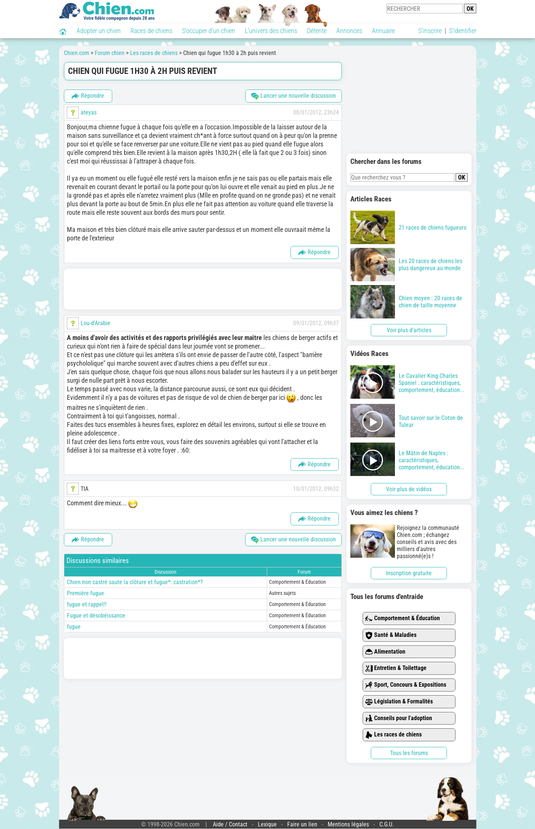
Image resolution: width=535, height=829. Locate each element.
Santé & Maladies (390, 635)
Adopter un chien (99, 31)
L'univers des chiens (271, 31)
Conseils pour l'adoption (398, 718)
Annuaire (383, 31)
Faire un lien (302, 824)
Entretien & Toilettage (396, 668)
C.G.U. (386, 824)
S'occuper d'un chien (208, 31)
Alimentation (385, 652)
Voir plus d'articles (409, 330)
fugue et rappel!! (87, 604)
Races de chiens (151, 31)
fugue (74, 626)
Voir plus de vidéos (409, 489)
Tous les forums (409, 753)
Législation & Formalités (399, 702)
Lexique (267, 824)
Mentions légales (348, 824)
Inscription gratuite (409, 573)
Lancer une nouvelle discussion (293, 96)
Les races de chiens (393, 735)
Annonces (349, 31)
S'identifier (462, 31)
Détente (317, 31)
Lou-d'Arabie (95, 323)
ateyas (89, 112)
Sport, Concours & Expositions (405, 685)
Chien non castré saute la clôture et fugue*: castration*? (135, 582)
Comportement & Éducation (402, 618)
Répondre (88, 96)
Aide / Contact (230, 824)
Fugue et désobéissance (96, 615)
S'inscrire (430, 31)
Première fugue (85, 593)
